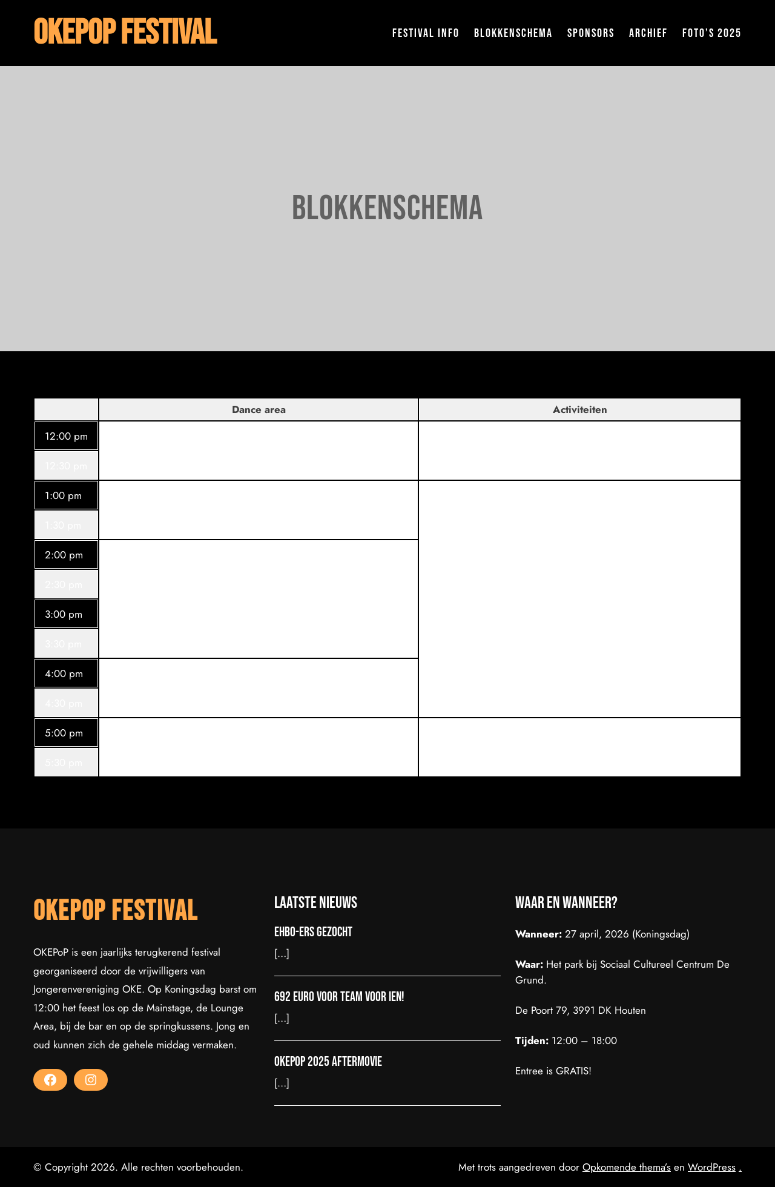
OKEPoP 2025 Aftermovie (328, 1062)
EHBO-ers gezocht (313, 932)
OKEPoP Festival (124, 33)
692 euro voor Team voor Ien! (339, 997)
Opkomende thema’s (626, 1167)
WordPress (712, 1167)
